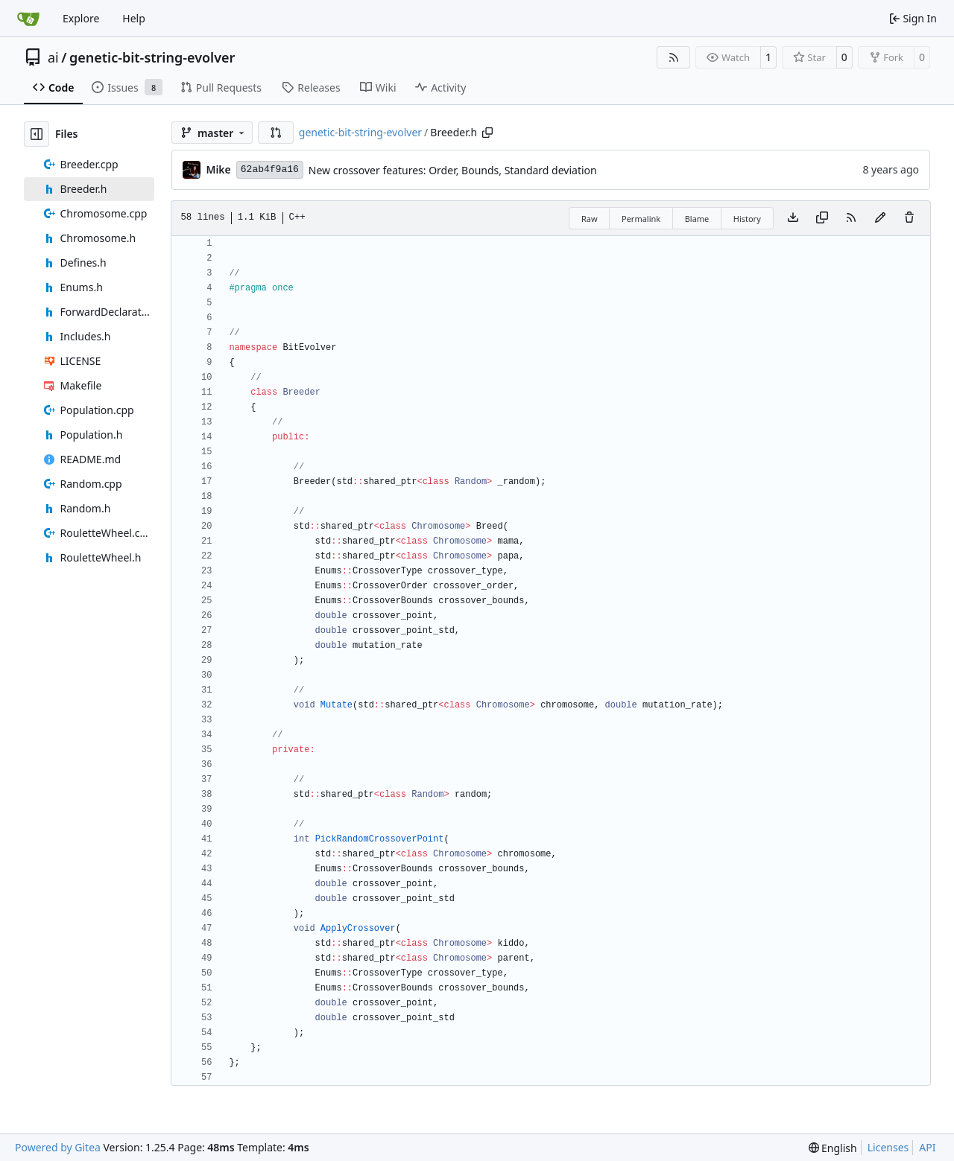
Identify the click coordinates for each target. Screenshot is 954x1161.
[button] (276, 132)
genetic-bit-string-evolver (152, 57)
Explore (81, 18)
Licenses (888, 1147)
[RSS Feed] (674, 57)
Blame (697, 218)
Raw (589, 218)
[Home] (28, 18)
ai (53, 57)
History (747, 218)
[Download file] (793, 218)
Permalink (641, 218)
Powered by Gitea (58, 1147)
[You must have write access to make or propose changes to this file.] (909, 218)
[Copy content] (822, 218)
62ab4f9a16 (270, 169)
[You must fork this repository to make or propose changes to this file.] (880, 218)
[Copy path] (487, 132)
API (927, 1147)
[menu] (833, 1148)
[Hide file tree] (36, 134)
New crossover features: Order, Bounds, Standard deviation (453, 170)
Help (133, 18)
